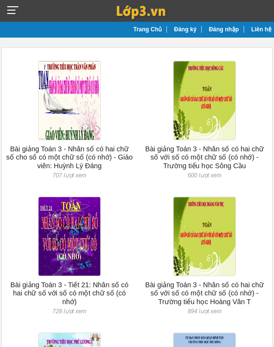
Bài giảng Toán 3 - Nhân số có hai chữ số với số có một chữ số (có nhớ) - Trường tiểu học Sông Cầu (204, 157)
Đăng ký (185, 29)
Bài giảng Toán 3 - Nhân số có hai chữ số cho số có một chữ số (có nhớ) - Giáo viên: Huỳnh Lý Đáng (69, 157)
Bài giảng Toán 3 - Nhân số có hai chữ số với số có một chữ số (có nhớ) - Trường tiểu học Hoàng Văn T (204, 293)
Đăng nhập (224, 29)
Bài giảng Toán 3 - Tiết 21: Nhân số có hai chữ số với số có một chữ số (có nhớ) (70, 293)
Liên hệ (261, 29)
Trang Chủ (147, 29)
